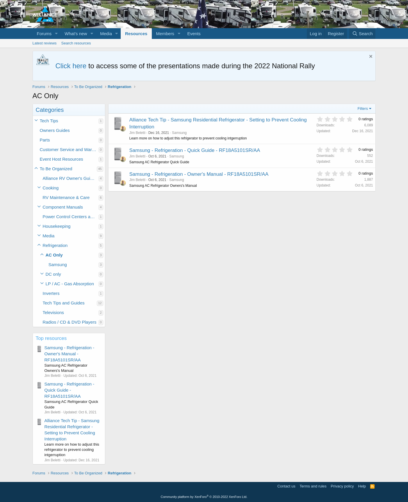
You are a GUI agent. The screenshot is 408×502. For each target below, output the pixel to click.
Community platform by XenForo (204, 497)
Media (106, 33)
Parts (45, 139)
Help (362, 486)
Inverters (51, 293)
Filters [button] (363, 108)
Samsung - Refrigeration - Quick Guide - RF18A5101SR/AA (69, 390)
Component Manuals (63, 207)
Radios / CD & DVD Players (70, 322)
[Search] (362, 33)
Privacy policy (342, 486)
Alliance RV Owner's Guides (70, 178)
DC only (53, 274)
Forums (44, 33)
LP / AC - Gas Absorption (70, 283)
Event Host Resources (61, 159)
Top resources (51, 338)
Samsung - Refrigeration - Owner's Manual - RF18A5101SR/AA (69, 353)
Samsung (58, 264)
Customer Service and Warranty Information (69, 149)
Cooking (51, 187)
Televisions (53, 312)
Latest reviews (45, 43)
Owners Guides (55, 130)
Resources (136, 33)
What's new (76, 33)
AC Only (54, 254)
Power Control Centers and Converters (71, 216)
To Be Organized (56, 168)
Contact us (286, 486)
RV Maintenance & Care (66, 197)
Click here (71, 66)
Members (165, 33)
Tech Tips (49, 120)
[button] (56, 33)
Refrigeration (55, 245)
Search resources (76, 43)
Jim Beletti (137, 133)
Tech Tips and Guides (64, 302)
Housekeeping (57, 226)
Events (194, 33)
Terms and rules (313, 486)
